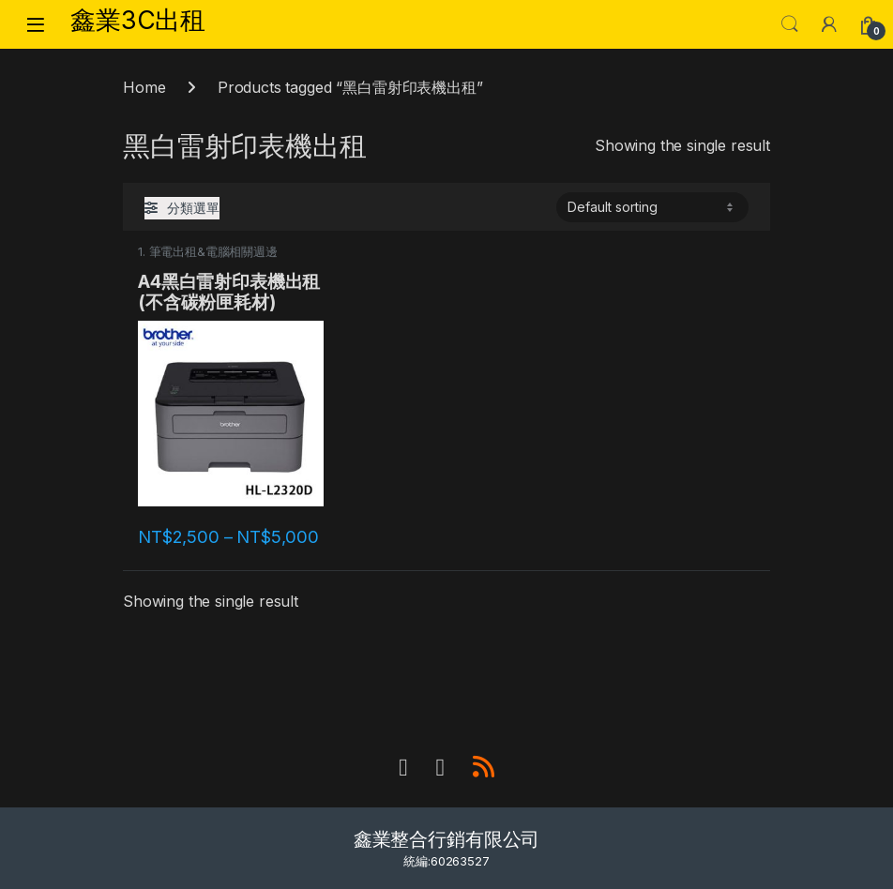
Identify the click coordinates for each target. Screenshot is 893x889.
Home (144, 87)
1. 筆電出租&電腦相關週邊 (208, 252)
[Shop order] (652, 207)
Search (789, 24)
